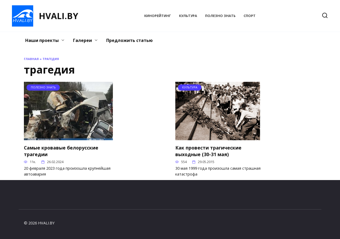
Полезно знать (220, 15)
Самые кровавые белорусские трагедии (61, 150)
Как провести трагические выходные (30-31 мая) (208, 150)
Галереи (82, 40)
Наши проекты (42, 40)
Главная (31, 59)
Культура (188, 15)
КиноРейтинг (157, 15)
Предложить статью (129, 40)
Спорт (250, 15)
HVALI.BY (58, 16)
